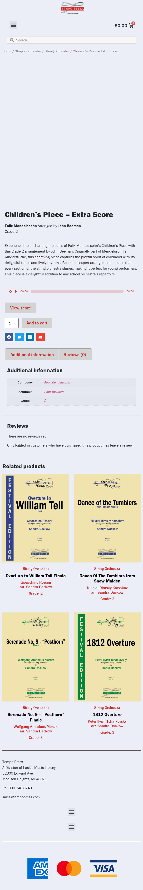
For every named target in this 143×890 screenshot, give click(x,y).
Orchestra (33, 51)
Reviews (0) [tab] (75, 354)
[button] (13, 25)
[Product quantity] (12, 323)
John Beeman (54, 391)
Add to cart (36, 323)
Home (6, 51)
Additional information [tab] (32, 354)
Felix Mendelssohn (57, 382)
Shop (19, 51)
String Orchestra (57, 51)
